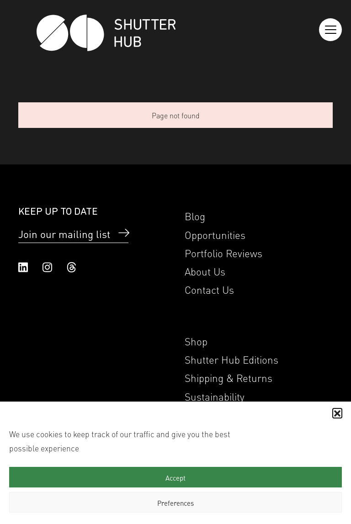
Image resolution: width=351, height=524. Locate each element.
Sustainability (215, 396)
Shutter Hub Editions (231, 359)
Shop (196, 341)
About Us (205, 271)
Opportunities (215, 234)
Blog (195, 215)
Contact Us (209, 289)
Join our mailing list (64, 233)
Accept (175, 477)
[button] (337, 413)
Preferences (175, 502)
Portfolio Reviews (223, 252)
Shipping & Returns (228, 377)
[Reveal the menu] (330, 29)
